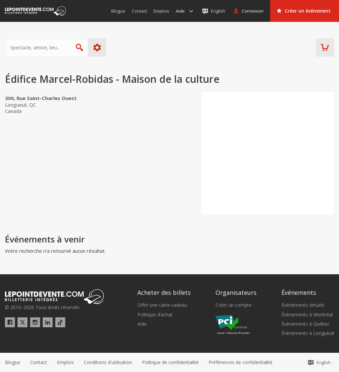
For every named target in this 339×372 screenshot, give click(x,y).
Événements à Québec (305, 324)
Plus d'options (97, 47)
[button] (240, 362)
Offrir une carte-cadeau (162, 305)
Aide (142, 324)
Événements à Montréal (307, 315)
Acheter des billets (164, 292)
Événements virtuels (302, 305)
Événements (298, 292)
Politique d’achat (154, 315)
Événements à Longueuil (307, 333)
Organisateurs (236, 292)
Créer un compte (234, 305)
